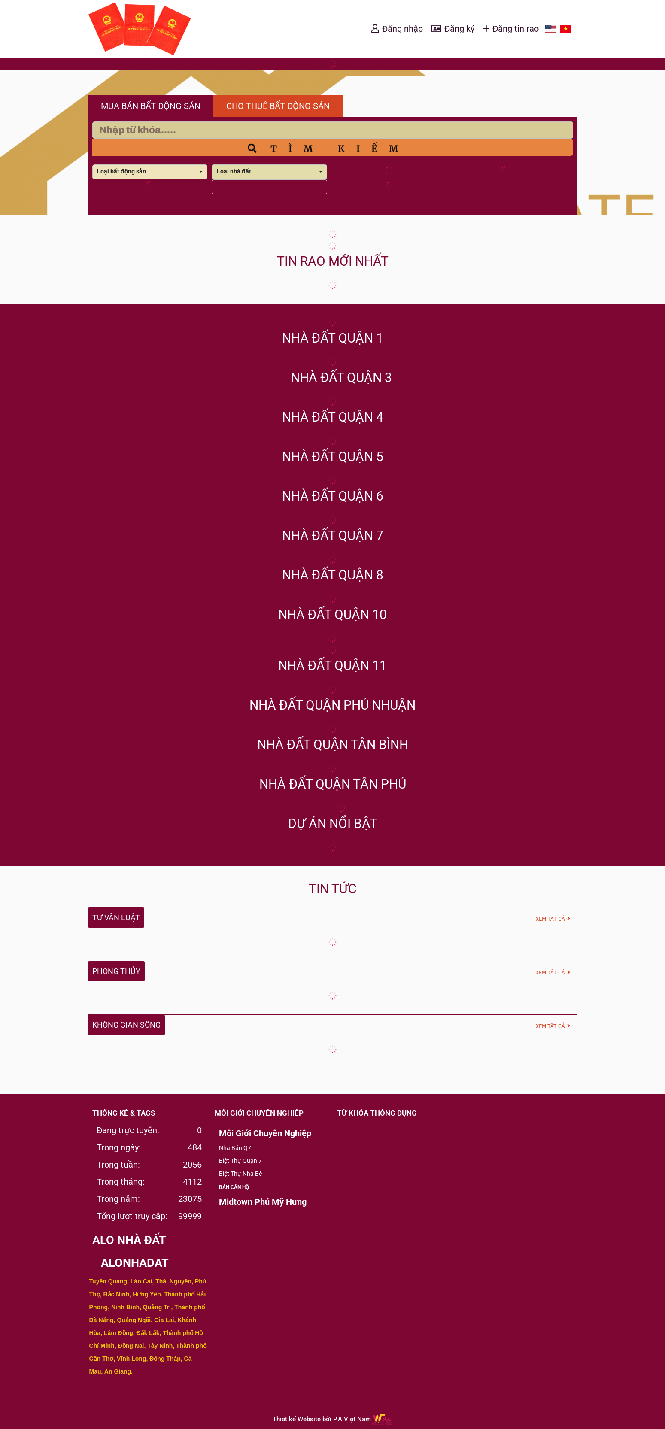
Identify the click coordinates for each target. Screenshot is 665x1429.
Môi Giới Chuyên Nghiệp (265, 1133)
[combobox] (150, 171)
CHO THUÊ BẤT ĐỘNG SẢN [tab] (278, 106)
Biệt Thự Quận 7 (240, 1160)
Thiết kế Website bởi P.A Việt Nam (322, 1419)
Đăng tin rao (515, 29)
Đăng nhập (402, 29)
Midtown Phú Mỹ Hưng (263, 1202)
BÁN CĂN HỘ (234, 1187)
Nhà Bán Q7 (235, 1147)
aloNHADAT (135, 1263)
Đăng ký (459, 29)
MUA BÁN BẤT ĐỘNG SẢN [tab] (150, 106)
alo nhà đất (129, 1240)
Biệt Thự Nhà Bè (240, 1173)
